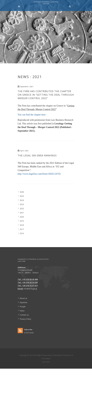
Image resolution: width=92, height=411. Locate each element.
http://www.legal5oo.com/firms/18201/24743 (39, 174)
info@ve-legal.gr (30, 288)
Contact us (24, 315)
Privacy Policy (25, 319)
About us (23, 298)
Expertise (23, 302)
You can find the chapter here (32, 114)
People (23, 306)
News (46, 34)
